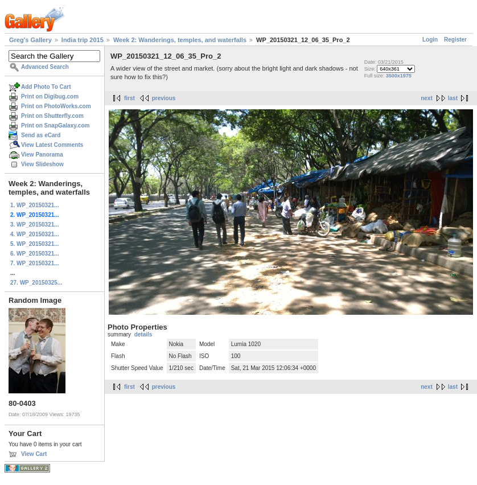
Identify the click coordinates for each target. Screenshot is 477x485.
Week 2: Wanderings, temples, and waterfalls (179, 39)
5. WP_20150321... (34, 244)
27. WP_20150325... (36, 283)
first (129, 98)
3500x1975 (399, 76)
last (453, 98)
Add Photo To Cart (46, 87)
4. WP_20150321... (34, 234)
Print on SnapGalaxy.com (55, 125)
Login (430, 39)
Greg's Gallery (30, 39)
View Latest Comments (52, 145)
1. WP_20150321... (34, 205)
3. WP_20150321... (34, 224)
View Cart (34, 454)
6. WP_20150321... (34, 253)
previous (164, 98)
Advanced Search (45, 67)
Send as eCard (40, 135)
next (427, 98)
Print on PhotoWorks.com (56, 106)
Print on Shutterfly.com (52, 116)
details (143, 334)
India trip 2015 (82, 39)
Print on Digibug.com (50, 96)
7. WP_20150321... (34, 263)
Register (455, 39)
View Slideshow (42, 164)
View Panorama (42, 154)
